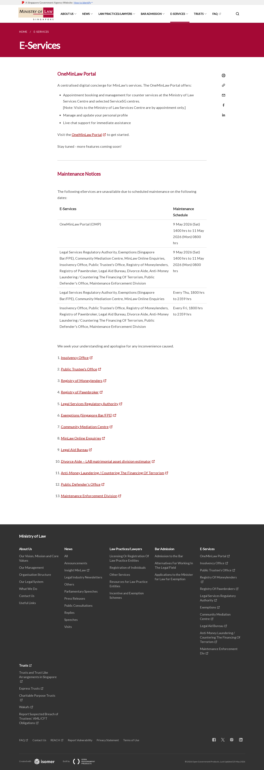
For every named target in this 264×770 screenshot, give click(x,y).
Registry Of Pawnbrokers (217, 589)
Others (69, 584)
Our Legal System (31, 582)
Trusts (199, 13)
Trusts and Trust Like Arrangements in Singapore (38, 675)
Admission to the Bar (169, 556)
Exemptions (208, 607)
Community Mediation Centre (85, 426)
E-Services (177, 13)
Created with (39, 761)
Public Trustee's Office (79, 369)
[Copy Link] (222, 85)
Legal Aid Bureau (74, 449)
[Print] (222, 75)
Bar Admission (151, 13)
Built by (82, 761)
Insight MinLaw (75, 570)
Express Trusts (29, 688)
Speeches (71, 620)
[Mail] (222, 93)
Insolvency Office (75, 357)
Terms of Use (131, 740)
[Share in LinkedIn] (222, 113)
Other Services (119, 574)
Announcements (75, 563)
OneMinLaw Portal (87, 134)
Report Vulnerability (80, 740)
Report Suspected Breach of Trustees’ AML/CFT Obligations (38, 718)
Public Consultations (78, 605)
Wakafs (24, 707)
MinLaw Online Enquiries (81, 438)
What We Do (28, 589)
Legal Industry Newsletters (83, 577)
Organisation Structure (35, 574)
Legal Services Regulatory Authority (89, 404)
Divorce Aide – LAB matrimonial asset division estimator (106, 461)
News (86, 13)
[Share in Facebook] (222, 103)
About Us (67, 13)
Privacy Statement (108, 740)
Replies (69, 612)
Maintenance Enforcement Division (89, 496)
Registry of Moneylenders (81, 380)
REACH (55, 740)
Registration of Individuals (127, 567)
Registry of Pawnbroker (80, 392)
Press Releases (74, 598)
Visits (68, 627)
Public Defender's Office (80, 484)
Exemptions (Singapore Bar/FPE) (86, 415)
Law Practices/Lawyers (115, 13)
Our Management (31, 567)
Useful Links (27, 603)
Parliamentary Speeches (81, 591)
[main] (132, 273)
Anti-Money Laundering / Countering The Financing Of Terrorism (112, 473)
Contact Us (26, 596)
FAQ (215, 13)
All (66, 556)
